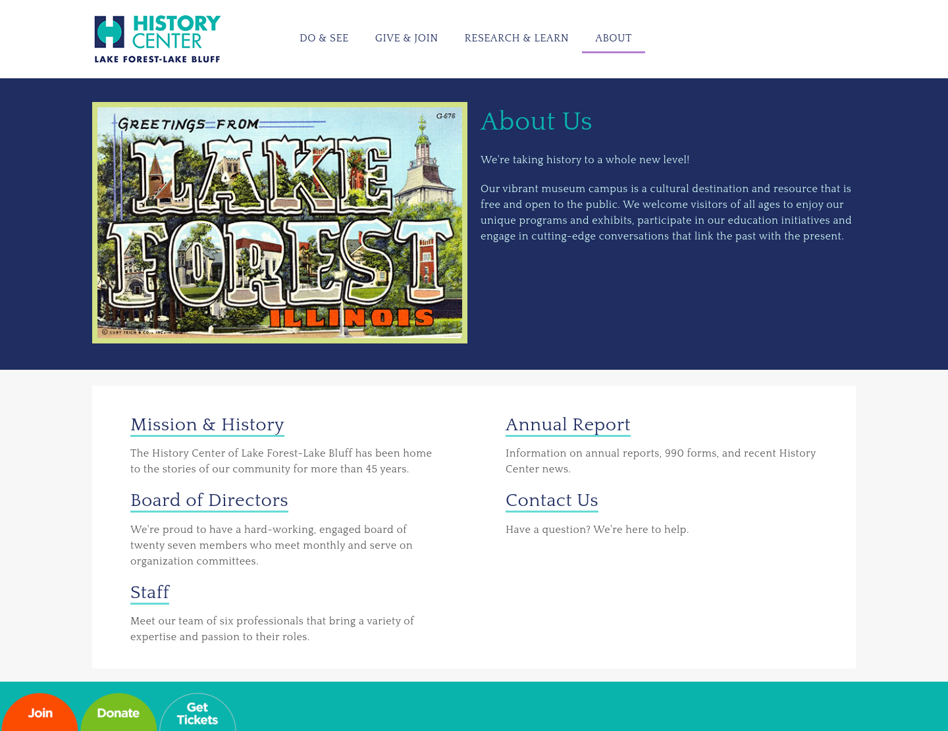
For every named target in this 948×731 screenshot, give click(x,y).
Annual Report (568, 425)
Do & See (324, 38)
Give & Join (406, 38)
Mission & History (207, 425)
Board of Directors (209, 500)
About (613, 38)
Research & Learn (517, 38)
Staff (149, 592)
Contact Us (552, 500)
